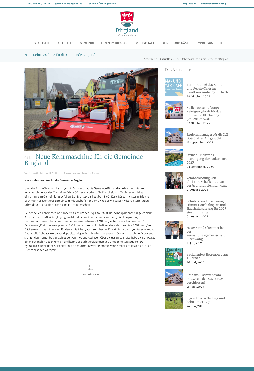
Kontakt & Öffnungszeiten (101, 3)
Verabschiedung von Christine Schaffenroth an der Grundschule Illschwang (207, 181)
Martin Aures (90, 173)
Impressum (189, 3)
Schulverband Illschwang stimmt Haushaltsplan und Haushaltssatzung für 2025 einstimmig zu (206, 206)
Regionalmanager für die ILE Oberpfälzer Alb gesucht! (207, 136)
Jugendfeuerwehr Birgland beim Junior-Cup (206, 300)
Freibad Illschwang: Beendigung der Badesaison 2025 (207, 158)
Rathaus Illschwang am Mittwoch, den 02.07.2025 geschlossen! (205, 278)
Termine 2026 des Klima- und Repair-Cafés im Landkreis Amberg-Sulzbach (207, 88)
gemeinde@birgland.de (68, 3)
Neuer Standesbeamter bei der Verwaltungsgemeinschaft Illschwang (206, 233)
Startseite (150, 59)
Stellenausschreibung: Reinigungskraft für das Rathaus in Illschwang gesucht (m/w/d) (204, 113)
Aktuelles (166, 59)
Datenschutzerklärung (213, 3)
